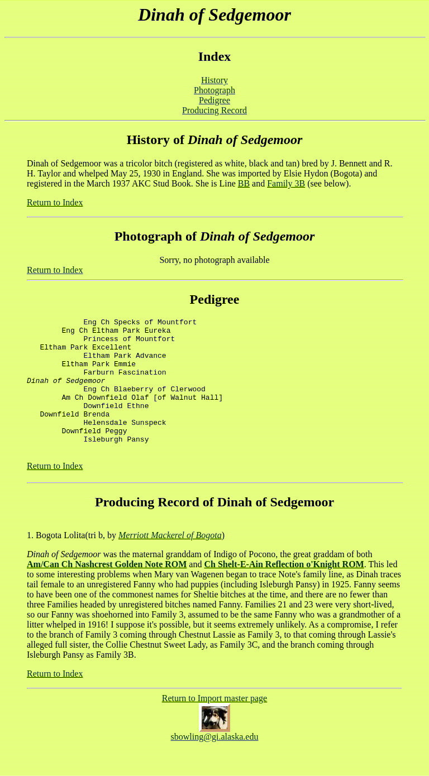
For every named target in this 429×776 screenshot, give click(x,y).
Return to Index (55, 202)
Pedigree (214, 100)
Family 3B (286, 183)
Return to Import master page (214, 723)
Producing (124, 527)
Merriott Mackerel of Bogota (170, 560)
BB (244, 183)
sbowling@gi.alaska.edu (215, 762)
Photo (131, 236)
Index (214, 56)
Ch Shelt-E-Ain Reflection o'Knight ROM (284, 589)
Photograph (214, 90)
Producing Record (214, 110)
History (214, 80)
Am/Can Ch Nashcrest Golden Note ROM (107, 589)
